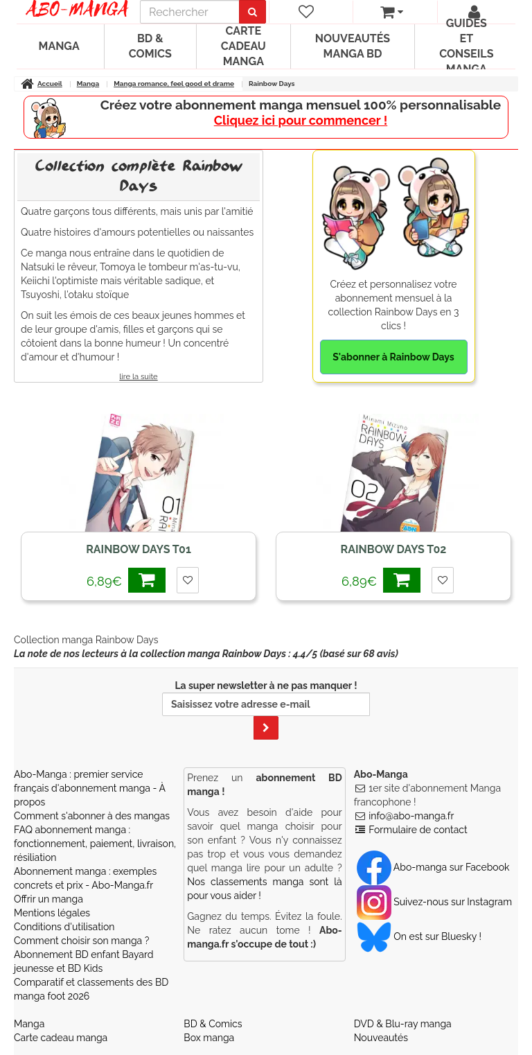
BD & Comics (150, 46)
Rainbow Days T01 (138, 549)
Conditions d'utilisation (64, 926)
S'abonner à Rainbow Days (393, 357)
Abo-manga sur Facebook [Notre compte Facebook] (433, 867)
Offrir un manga (48, 899)
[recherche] (190, 12)
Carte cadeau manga (243, 46)
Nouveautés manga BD (352, 46)
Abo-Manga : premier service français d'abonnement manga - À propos (90, 788)
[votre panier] (392, 12)
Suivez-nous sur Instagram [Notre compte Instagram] (434, 901)
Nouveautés (381, 1037)
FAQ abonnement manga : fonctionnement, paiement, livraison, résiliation (95, 843)
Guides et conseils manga (466, 46)
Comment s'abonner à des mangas (92, 815)
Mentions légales (52, 912)
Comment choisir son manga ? (81, 940)
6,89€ (126, 580)
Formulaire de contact (418, 829)
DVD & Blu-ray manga (403, 1023)
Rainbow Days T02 (394, 549)
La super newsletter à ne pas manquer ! (266, 710)
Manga (59, 46)
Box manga (209, 1037)
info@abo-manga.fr (411, 815)
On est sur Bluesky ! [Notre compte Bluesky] (419, 936)
